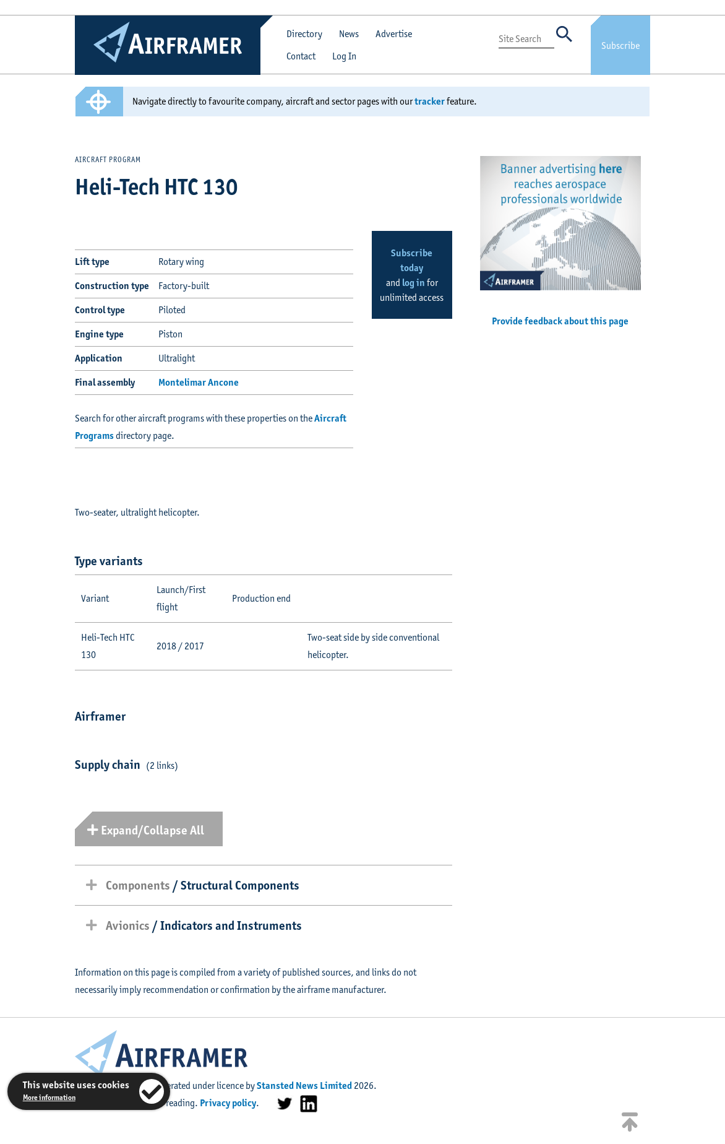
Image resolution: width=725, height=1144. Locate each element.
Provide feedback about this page (560, 321)
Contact (300, 56)
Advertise (393, 34)
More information (49, 1097)
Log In (344, 56)
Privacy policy (228, 1103)
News (349, 34)
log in (413, 282)
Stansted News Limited (304, 1085)
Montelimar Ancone (198, 382)
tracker (429, 101)
